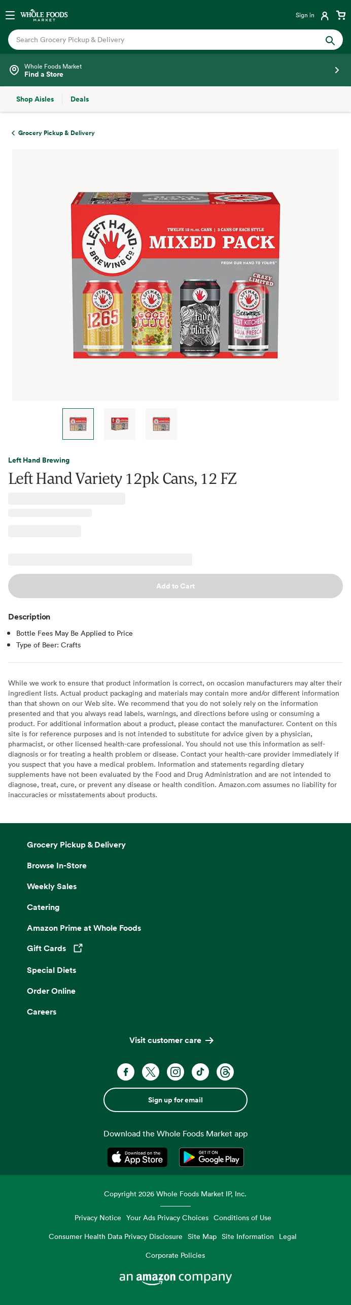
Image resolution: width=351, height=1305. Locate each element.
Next (200, 424)
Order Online (51, 990)
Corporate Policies (175, 1255)
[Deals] (80, 99)
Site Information (248, 1236)
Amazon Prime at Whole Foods (84, 927)
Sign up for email (175, 1100)
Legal (288, 1236)
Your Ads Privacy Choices (167, 1217)
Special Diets (51, 969)
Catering (43, 906)
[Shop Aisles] (35, 99)
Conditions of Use (242, 1217)
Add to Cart (175, 586)
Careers (41, 1011)
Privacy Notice (98, 1217)
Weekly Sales (52, 886)
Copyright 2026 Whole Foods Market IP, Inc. (175, 1193)
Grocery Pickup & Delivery (76, 844)
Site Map (202, 1236)
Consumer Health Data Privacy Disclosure (116, 1236)
